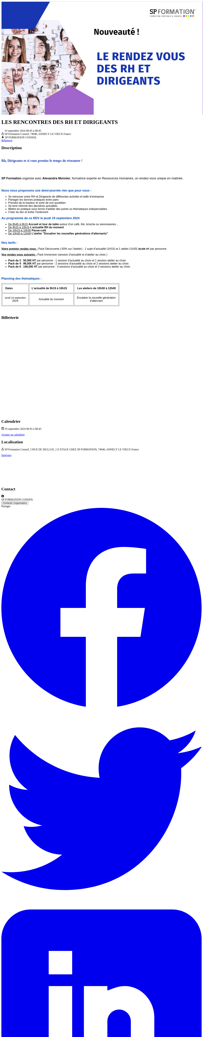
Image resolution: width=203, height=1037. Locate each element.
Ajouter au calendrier (13, 434)
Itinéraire (6, 455)
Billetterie (6, 140)
